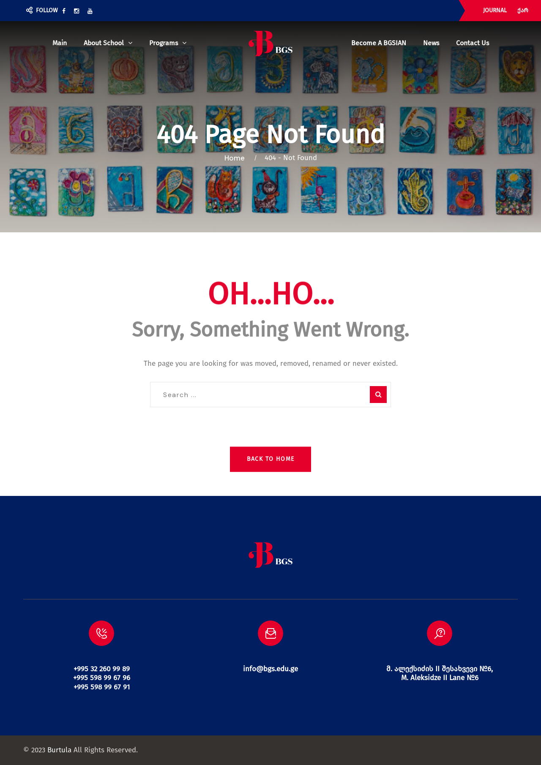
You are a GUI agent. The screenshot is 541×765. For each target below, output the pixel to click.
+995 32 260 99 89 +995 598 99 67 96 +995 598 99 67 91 (101, 677)
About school (104, 43)
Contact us (472, 43)
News (431, 43)
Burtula (59, 750)
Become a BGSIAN (378, 43)
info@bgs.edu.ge (270, 668)
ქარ (522, 10)
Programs (163, 43)
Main (59, 43)
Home (236, 158)
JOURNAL (495, 10)
